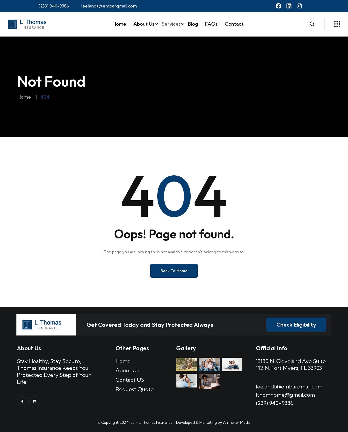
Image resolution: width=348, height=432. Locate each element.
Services (171, 24)
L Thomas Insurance (155, 422)
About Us (143, 24)
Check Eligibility (296, 324)
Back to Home (174, 270)
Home (119, 24)
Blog (193, 24)
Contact (234, 24)
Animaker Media (237, 422)
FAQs (211, 24)
